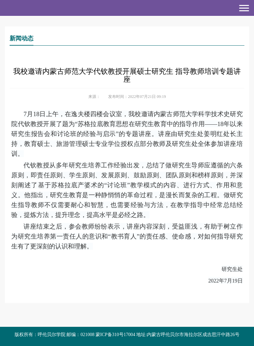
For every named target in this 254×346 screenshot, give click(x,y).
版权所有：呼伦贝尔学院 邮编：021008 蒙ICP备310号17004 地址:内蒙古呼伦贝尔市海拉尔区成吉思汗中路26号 (127, 334)
